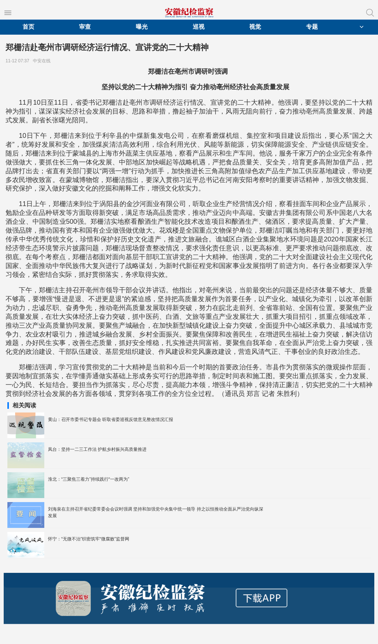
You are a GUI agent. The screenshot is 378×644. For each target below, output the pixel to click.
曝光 (142, 27)
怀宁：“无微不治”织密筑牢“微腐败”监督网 (88, 539)
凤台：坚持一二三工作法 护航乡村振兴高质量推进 (97, 449)
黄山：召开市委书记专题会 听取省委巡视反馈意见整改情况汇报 (110, 419)
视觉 (255, 27)
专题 (312, 27)
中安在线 (43, 60)
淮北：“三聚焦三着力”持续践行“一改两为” (88, 479)
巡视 (199, 27)
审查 (85, 27)
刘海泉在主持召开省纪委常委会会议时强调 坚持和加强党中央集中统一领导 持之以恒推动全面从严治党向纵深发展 (155, 512)
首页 (28, 27)
